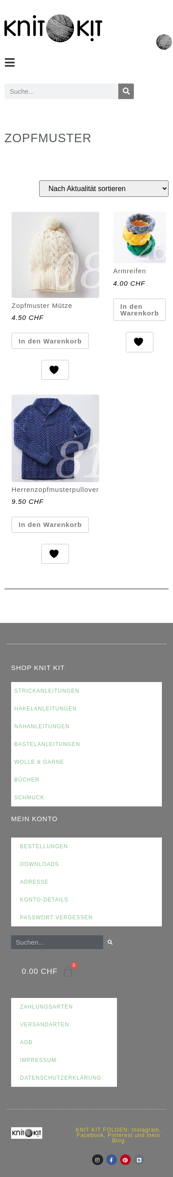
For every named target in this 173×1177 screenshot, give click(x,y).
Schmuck (29, 797)
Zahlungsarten (46, 1007)
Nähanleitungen (42, 726)
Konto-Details (44, 900)
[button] (10, 62)
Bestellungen (44, 846)
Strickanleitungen (46, 691)
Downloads (39, 864)
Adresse (34, 882)
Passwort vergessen (56, 917)
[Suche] (126, 91)
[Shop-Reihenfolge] (104, 188)
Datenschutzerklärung (60, 1078)
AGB (26, 1042)
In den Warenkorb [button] (50, 341)
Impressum (38, 1060)
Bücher (27, 780)
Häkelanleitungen (45, 709)
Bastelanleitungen (47, 744)
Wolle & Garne (39, 762)
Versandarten (44, 1024)
